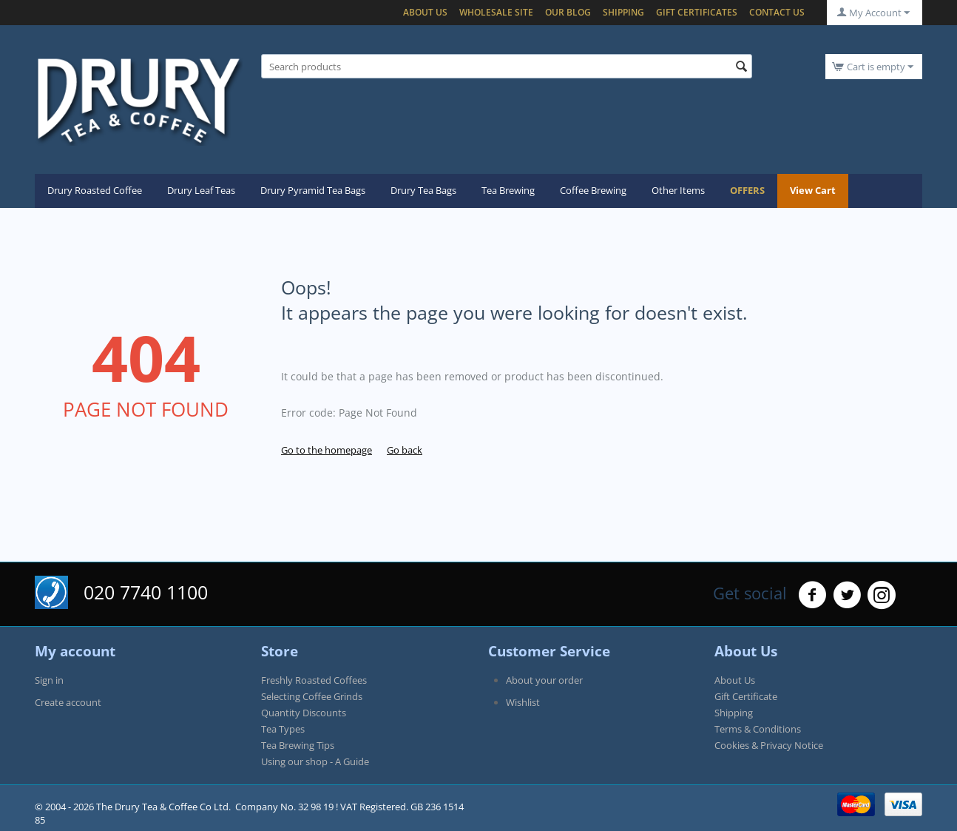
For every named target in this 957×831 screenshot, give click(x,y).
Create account (68, 702)
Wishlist (523, 702)
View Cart (813, 190)
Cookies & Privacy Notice (768, 745)
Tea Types (283, 729)
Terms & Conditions (757, 729)
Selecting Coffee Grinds (311, 696)
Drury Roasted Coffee (94, 190)
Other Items (678, 190)
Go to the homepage (326, 450)
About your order (544, 680)
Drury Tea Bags (423, 190)
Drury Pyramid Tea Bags (312, 190)
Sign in (49, 680)
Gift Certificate (745, 696)
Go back (404, 450)
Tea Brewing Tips (297, 745)
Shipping (623, 12)
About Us (425, 12)
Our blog (568, 12)
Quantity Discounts (303, 712)
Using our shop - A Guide (315, 761)
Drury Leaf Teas (201, 190)
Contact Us (777, 12)
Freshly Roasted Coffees (314, 680)
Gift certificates (696, 12)
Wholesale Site (496, 12)
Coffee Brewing (593, 190)
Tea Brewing (508, 190)
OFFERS (747, 190)
